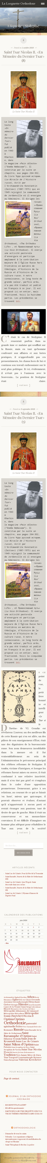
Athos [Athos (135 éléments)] (30, 996)
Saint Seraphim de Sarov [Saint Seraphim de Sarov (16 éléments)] (21, 1047)
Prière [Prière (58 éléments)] (19, 1026)
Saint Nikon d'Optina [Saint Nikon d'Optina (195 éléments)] (18, 1044)
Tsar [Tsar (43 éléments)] (6, 1057)
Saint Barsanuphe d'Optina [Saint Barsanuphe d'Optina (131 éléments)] (17, 1034)
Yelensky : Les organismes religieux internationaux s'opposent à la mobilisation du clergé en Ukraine (23, 1139)
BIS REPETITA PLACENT (15, 1105)
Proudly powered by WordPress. (20, 1158)
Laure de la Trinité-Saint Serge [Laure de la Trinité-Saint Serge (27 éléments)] (17, 1007)
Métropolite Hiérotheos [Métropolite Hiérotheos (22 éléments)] (14, 1013)
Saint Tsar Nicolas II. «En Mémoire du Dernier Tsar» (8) (23, 56)
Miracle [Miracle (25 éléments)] (7, 1009)
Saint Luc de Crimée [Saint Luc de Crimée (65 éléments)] (27, 1041)
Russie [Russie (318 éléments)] (19, 1029)
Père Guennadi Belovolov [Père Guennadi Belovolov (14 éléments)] (32, 1027)
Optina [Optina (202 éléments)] (9, 1019)
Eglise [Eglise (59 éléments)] (15, 999)
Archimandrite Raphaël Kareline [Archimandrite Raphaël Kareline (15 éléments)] (15, 997)
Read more (23, 385)
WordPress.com (28, 1160)
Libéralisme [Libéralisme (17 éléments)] (36, 1007)
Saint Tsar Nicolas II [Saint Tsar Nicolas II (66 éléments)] (23, 1051)
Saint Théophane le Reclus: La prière (19, 1145)
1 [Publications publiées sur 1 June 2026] (10, 927)
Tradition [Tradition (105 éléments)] (10, 1054)
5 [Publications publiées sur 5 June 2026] (33, 927)
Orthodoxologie (25, 1128)
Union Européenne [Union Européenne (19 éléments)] (11, 1060)
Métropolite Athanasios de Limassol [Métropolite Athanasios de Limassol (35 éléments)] (21, 1011)
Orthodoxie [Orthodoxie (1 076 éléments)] (15, 1023)
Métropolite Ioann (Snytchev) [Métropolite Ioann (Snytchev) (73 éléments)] (21, 1014)
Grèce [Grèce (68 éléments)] (7, 1004)
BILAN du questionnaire (14, 1108)
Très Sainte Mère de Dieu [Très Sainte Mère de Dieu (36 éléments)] (28, 1055)
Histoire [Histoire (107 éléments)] (23, 1004)
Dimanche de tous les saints (15, 1134)
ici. (18, 301)
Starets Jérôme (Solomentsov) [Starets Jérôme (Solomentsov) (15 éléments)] (24, 1052)
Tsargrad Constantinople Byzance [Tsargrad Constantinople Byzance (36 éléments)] (25, 1057)
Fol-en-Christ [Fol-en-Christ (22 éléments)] (25, 1000)
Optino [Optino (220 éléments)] (19, 1019)
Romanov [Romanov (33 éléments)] (8, 1030)
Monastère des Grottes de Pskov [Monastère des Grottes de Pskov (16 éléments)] (23, 1009)
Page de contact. (12, 1078)
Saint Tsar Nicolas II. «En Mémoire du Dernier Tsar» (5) (23, 417)
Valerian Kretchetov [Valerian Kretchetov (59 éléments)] (30, 1060)
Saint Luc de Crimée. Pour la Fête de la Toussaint (24, 873)
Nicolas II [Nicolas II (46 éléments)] (28, 1016)
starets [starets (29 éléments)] (9, 1052)
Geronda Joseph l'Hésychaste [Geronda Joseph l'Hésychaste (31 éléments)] (26, 1002)
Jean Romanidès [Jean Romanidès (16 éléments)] (35, 1005)
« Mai (7, 943)
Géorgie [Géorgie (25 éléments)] (14, 1005)
